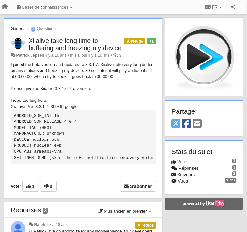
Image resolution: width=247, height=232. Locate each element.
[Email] (197, 124)
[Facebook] (186, 124)
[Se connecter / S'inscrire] (233, 7)
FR (213, 7)
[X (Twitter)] (175, 124)
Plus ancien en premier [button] (124, 211)
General (18, 28)
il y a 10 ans (57, 224)
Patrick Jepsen (30, 55)
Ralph (39, 224)
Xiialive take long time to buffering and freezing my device (75, 44)
